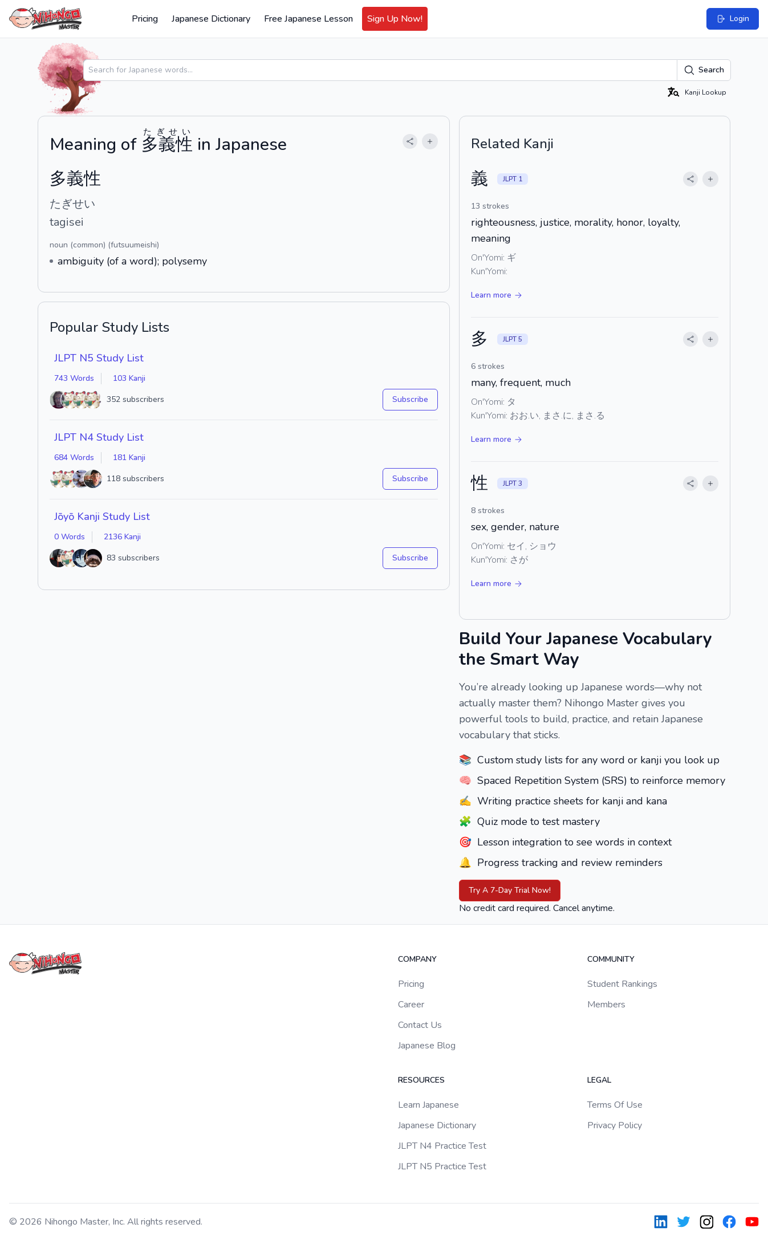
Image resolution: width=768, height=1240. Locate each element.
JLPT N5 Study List (99, 358)
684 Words (74, 457)
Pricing (145, 19)
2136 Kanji (122, 536)
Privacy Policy (614, 1125)
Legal (599, 1080)
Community (611, 959)
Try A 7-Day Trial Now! (510, 890)
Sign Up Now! (394, 19)
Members (606, 1004)
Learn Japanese (428, 1105)
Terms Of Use (615, 1105)
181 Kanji (129, 457)
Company (417, 959)
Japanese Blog (427, 1045)
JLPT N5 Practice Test (442, 1166)
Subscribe (410, 399)
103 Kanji (129, 378)
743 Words (74, 378)
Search (704, 70)
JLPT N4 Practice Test (442, 1146)
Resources (421, 1080)
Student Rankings (622, 984)
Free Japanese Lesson (308, 19)
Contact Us (420, 1025)
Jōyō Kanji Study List (102, 516)
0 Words (69, 536)
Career (411, 1004)
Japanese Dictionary (211, 19)
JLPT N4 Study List (99, 437)
